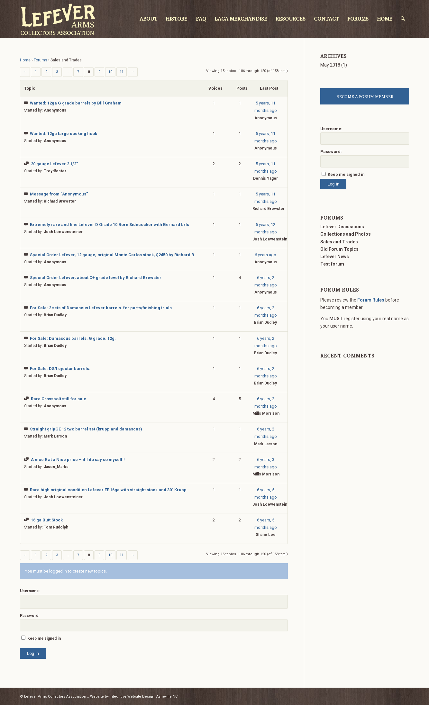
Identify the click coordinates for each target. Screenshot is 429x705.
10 (110, 72)
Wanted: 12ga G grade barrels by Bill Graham (76, 103)
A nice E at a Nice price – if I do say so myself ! (78, 459)
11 (121, 72)
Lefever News (334, 256)
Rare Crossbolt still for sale (58, 398)
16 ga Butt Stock (47, 520)
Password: (29, 615)
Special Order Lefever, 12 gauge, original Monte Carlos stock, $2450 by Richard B (112, 254)
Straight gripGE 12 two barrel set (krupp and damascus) (86, 429)
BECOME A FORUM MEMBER (364, 96)
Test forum (332, 264)
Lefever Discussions (342, 226)
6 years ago (265, 254)
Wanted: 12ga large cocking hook (63, 133)
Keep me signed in (44, 638)
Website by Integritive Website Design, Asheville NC (134, 696)
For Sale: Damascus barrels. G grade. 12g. (73, 338)
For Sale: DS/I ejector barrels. (60, 368)
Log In (33, 653)
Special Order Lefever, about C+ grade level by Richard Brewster (95, 277)
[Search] (403, 19)
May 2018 (330, 65)
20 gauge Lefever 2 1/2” (54, 163)
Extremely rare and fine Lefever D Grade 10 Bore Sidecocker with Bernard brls (109, 224)
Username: (30, 591)
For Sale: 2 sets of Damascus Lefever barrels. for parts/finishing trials (101, 307)
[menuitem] (149, 19)
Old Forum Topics (339, 249)
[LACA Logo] (58, 19)
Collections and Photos (345, 234)
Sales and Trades (339, 241)
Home (25, 60)
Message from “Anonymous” (59, 194)
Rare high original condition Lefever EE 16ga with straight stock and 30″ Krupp (108, 489)
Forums (40, 60)
